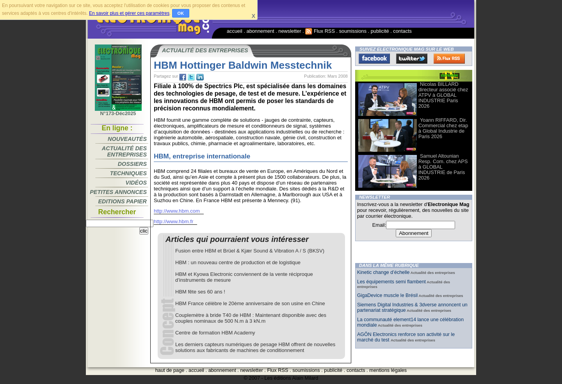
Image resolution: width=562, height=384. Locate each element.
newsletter (289, 31)
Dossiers (132, 164)
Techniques (128, 173)
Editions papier (122, 201)
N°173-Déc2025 (118, 111)
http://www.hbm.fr (173, 221)
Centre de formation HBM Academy (215, 333)
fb (183, 77)
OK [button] (181, 13)
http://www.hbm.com (177, 211)
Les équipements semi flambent (391, 281)
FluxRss (449, 58)
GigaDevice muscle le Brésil (387, 295)
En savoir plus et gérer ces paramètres (129, 13)
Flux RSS (320, 31)
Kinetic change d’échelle (383, 272)
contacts (402, 31)
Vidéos (136, 183)
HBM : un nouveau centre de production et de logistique (238, 262)
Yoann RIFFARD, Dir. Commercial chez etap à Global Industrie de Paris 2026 (443, 128)
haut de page (170, 370)
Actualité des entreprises (124, 151)
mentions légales (388, 370)
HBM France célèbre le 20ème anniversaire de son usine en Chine (250, 303)
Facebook (374, 58)
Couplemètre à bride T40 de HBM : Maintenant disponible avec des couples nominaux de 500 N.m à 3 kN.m (250, 318)
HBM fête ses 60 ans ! (200, 292)
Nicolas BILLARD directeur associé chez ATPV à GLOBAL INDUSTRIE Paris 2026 (443, 95)
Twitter (411, 58)
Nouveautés (127, 139)
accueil (234, 31)
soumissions (352, 31)
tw (191, 77)
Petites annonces (118, 192)
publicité (380, 31)
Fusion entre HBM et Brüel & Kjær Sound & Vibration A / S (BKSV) (249, 251)
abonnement (260, 31)
